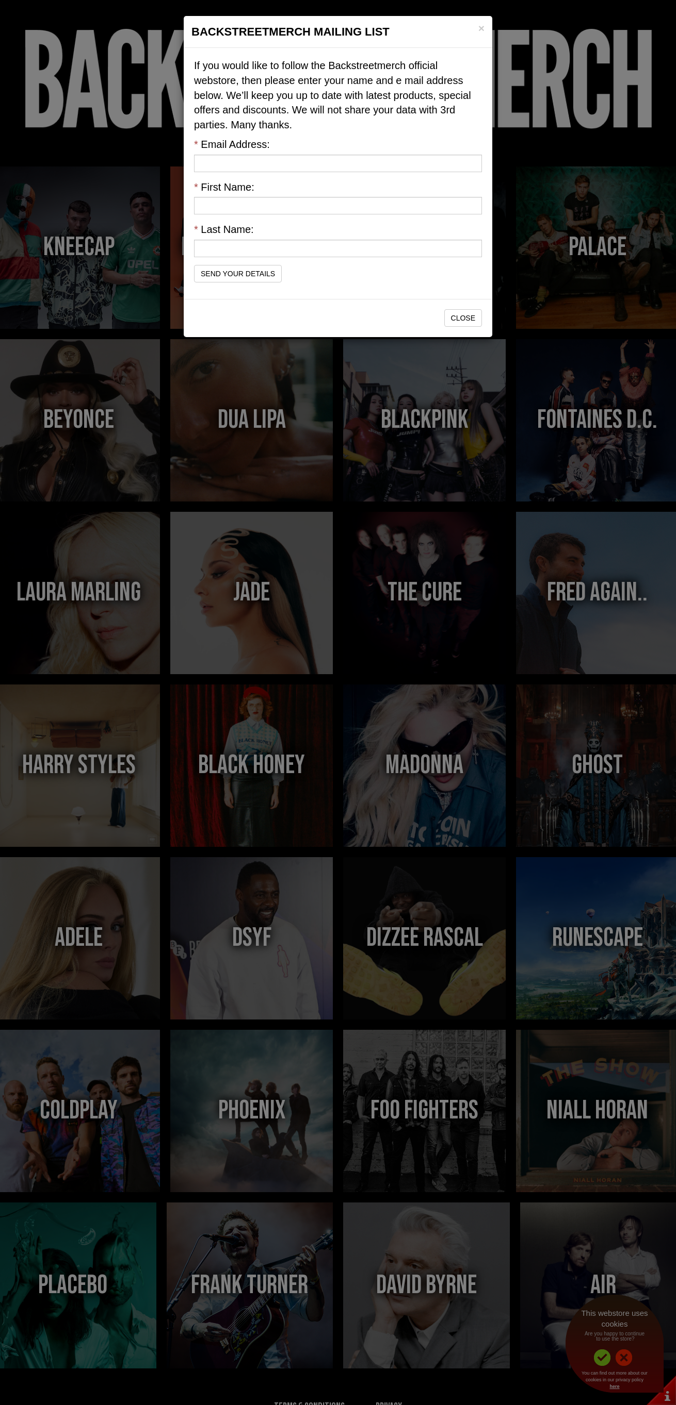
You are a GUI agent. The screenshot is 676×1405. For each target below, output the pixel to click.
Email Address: (232, 144)
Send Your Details (238, 274)
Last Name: (224, 229)
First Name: (224, 187)
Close (463, 318)
